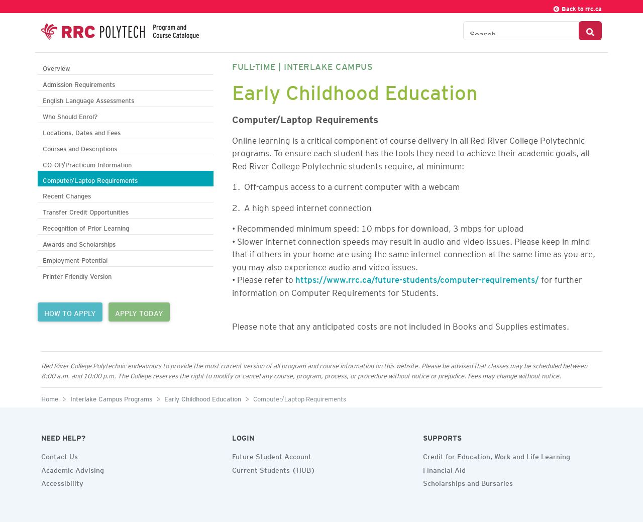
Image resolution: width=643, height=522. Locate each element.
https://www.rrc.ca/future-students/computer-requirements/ (417, 278)
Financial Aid (444, 468)
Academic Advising (72, 468)
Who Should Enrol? (70, 115)
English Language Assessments (88, 99)
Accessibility (62, 481)
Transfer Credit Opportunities (86, 210)
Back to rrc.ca (577, 7)
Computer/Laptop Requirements (90, 179)
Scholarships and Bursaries (468, 481)
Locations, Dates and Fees (82, 131)
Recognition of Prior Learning (86, 227)
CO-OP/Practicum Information (87, 163)
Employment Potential (75, 259)
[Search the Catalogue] (521, 30)
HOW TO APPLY (70, 312)
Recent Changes (67, 194)
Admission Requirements (79, 83)
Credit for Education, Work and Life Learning (496, 455)
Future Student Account (271, 455)
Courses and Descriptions (80, 147)
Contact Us (59, 455)
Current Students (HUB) (273, 468)
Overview (56, 67)
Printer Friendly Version (77, 275)
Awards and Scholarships (79, 243)
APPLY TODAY (139, 312)
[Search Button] (590, 30)
